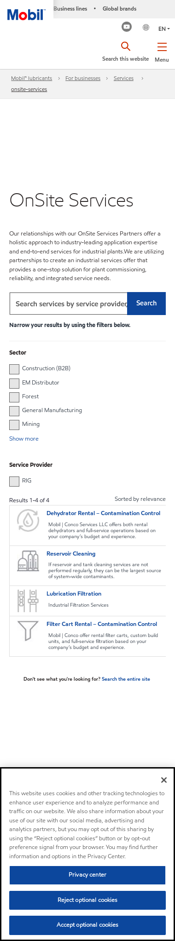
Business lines (70, 8)
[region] (87, 854)
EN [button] (162, 29)
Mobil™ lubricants (31, 78)
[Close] (164, 780)
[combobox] (87, 304)
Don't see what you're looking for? (62, 679)
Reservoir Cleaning (71, 554)
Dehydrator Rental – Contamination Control (103, 513)
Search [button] (146, 303)
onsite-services (29, 89)
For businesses (82, 78)
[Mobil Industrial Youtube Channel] (127, 28)
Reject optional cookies (88, 900)
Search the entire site (126, 679)
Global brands (119, 8)
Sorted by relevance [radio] (140, 499)
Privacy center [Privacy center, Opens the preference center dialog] (87, 875)
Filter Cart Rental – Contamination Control (102, 624)
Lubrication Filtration (74, 594)
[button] (162, 50)
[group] (83, 368)
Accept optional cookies (88, 925)
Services (124, 78)
